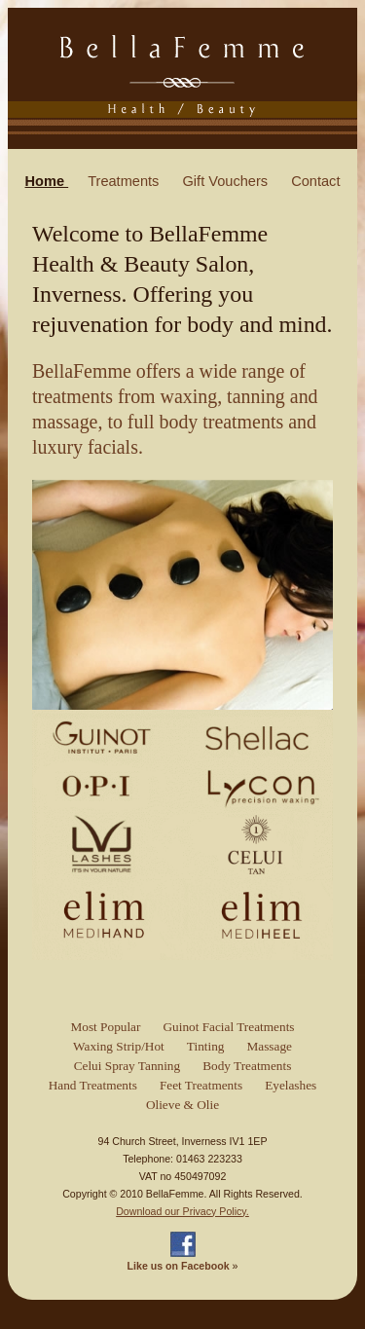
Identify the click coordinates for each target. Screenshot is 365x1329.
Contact (315, 181)
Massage (268, 1046)
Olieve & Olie (182, 1104)
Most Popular (105, 1026)
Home (47, 181)
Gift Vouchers (227, 181)
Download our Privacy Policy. (182, 1211)
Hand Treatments (93, 1085)
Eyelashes (290, 1085)
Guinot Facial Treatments (228, 1026)
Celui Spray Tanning (127, 1065)
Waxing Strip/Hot (118, 1046)
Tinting (206, 1046)
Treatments (125, 181)
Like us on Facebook (179, 1266)
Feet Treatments (201, 1085)
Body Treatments (246, 1065)
